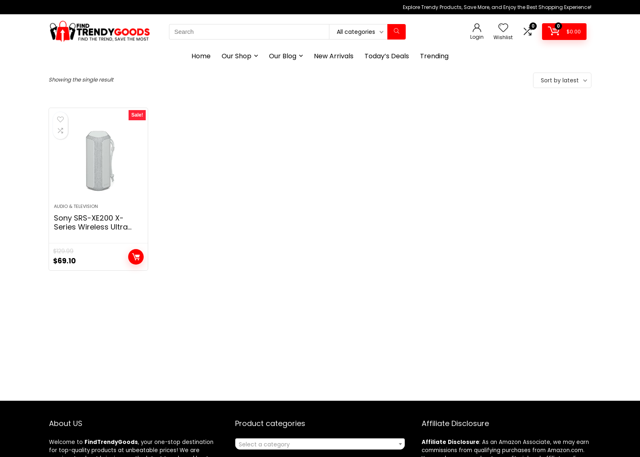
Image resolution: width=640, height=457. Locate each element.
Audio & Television (76, 206)
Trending (434, 56)
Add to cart (136, 257)
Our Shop (236, 56)
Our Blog (282, 56)
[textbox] (320, 444)
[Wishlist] (503, 28)
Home (201, 56)
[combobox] (319, 444)
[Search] (396, 32)
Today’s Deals (386, 56)
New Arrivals (333, 56)
